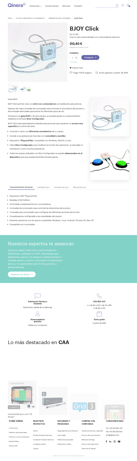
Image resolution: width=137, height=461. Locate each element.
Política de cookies (64, 444)
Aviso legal (61, 435)
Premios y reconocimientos (19, 437)
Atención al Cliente (89, 448)
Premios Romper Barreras (42, 435)
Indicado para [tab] (43, 187)
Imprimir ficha (76, 68)
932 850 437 (99, 301)
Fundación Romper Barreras (43, 440)
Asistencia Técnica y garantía (92, 431)
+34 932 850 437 (116, 428)
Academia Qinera (39, 444)
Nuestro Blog (14, 441)
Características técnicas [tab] (21, 187)
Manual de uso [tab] (79, 187)
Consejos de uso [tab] (61, 187)
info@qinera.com (112, 435)
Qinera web (13, 446)
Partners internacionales (18, 432)
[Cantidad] (74, 57)
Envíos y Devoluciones (90, 444)
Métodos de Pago (88, 440)
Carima (35, 448)
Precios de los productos (91, 435)
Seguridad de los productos (67, 431)
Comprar (88, 57)
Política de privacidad (65, 440)
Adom (35, 431)
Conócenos (13, 428)
